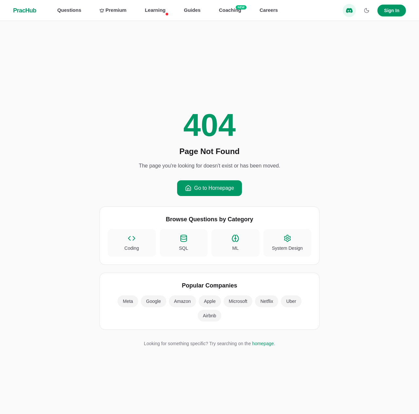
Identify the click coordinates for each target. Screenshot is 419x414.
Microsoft (238, 301)
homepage (263, 343)
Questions (69, 10)
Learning (155, 10)
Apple (210, 301)
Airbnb (209, 315)
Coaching (230, 10)
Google (153, 301)
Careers (269, 10)
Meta (128, 301)
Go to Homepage (209, 188)
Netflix (266, 301)
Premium (113, 10)
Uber (291, 301)
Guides (192, 10)
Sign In (391, 10)
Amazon (182, 301)
